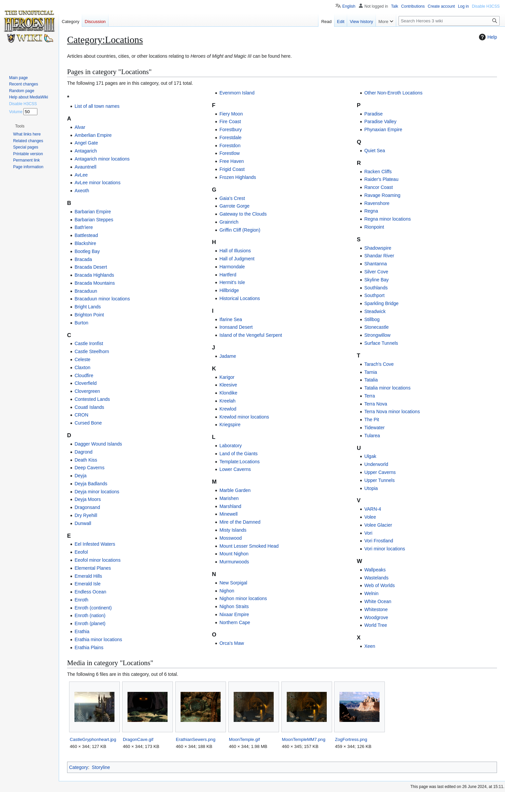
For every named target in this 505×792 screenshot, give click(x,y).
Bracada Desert (90, 267)
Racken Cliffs (378, 171)
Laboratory (230, 445)
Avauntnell (85, 167)
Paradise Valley (380, 121)
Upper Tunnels (379, 480)
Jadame (227, 356)
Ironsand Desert (236, 327)
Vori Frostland (378, 540)
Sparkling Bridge (381, 303)
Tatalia (370, 379)
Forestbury (230, 129)
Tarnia (370, 372)
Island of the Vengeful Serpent (250, 335)
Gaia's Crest (232, 198)
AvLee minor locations (97, 182)
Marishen (229, 498)
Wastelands (376, 577)
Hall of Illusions (235, 250)
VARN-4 (372, 509)
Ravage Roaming (382, 195)
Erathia (81, 631)
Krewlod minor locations (244, 417)
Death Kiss (85, 460)
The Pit (371, 419)
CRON (81, 415)
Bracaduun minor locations (102, 298)
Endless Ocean (90, 591)
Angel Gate (86, 143)
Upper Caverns (380, 472)
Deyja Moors (87, 499)
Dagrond (83, 452)
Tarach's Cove (379, 364)
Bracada (83, 259)
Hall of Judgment (236, 258)
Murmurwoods (234, 561)
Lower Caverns (235, 469)
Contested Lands (92, 399)
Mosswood (230, 538)
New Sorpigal (233, 582)
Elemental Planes (92, 568)
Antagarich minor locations (102, 159)
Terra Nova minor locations (392, 411)
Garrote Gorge (234, 206)
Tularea (372, 435)
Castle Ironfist (88, 343)
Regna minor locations (387, 219)
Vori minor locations (384, 548)
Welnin (371, 593)
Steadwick (375, 311)
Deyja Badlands (90, 483)
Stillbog (372, 319)
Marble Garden (234, 490)
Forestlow (229, 153)
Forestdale (230, 137)
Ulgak (370, 456)
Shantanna (375, 263)
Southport (374, 295)
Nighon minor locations (243, 598)
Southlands (376, 287)
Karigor (226, 377)
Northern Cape (234, 622)
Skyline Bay (376, 279)
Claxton (82, 367)
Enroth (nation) (89, 615)
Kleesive (228, 384)
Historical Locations (239, 298)
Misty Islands (232, 530)
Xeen (369, 646)
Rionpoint (374, 227)
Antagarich (85, 151)
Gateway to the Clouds (243, 214)
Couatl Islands (89, 407)
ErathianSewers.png (195, 739)
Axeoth (81, 190)
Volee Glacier (378, 525)
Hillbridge (229, 290)
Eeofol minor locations (97, 560)
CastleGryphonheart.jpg (93, 739)
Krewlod (227, 409)
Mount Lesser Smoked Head (248, 546)
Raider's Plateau (381, 179)
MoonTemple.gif (244, 739)
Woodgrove (376, 617)
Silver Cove (376, 271)
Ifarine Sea (230, 319)
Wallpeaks (375, 569)
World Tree (375, 625)
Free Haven (231, 161)
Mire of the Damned (239, 522)
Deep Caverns (89, 467)
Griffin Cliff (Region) (239, 230)
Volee (370, 517)
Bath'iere (83, 227)
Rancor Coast (378, 187)
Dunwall (82, 523)
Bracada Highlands (94, 275)
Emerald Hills (88, 576)
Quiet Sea (374, 150)
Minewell (228, 514)
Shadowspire (377, 248)
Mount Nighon (233, 553)
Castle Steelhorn (91, 351)
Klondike (228, 392)
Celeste (82, 359)
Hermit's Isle (232, 282)
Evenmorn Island (236, 92)
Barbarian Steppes (93, 219)
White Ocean (377, 601)
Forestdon (229, 145)
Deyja (80, 475)
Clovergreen (87, 391)
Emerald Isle (87, 583)
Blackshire (85, 243)
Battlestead (86, 235)
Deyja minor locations (96, 491)
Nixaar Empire (234, 614)
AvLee (80, 175)
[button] (19, 126)
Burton (81, 322)
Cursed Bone (88, 423)
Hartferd (227, 274)
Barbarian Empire (92, 211)
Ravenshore (377, 203)
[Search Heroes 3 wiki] (449, 21)
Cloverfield (85, 383)
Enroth (81, 599)
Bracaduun (85, 291)
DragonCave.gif (138, 739)
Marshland (230, 506)
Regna (371, 211)
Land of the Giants (238, 453)
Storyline (101, 767)
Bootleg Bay (87, 251)
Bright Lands (87, 306)
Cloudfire (83, 375)
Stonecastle (376, 327)
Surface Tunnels (381, 343)
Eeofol (81, 552)
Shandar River (379, 255)
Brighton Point (89, 314)
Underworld (376, 464)
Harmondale (232, 266)
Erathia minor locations (98, 639)
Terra (369, 396)
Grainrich (228, 222)
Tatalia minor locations (387, 387)
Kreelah (227, 401)
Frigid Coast (231, 169)
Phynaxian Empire (383, 129)
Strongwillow (377, 335)
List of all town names (96, 106)
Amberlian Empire (92, 135)
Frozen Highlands (237, 177)
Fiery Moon (231, 113)
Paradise (373, 113)
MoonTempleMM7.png (303, 739)
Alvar (79, 127)
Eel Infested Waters (94, 544)
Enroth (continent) (92, 607)
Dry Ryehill (85, 515)
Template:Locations (239, 461)
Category (78, 767)
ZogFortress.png (351, 739)
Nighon (226, 590)
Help (487, 37)
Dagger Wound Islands (98, 444)
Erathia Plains (88, 647)
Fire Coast (230, 121)
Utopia (370, 488)
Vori (368, 533)
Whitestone (376, 609)
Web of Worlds (379, 585)
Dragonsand (87, 507)
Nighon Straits (234, 606)
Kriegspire (229, 424)
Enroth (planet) (89, 623)
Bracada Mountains (94, 283)
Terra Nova (375, 404)
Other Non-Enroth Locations (393, 92)
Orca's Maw (231, 643)
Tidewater (374, 427)
